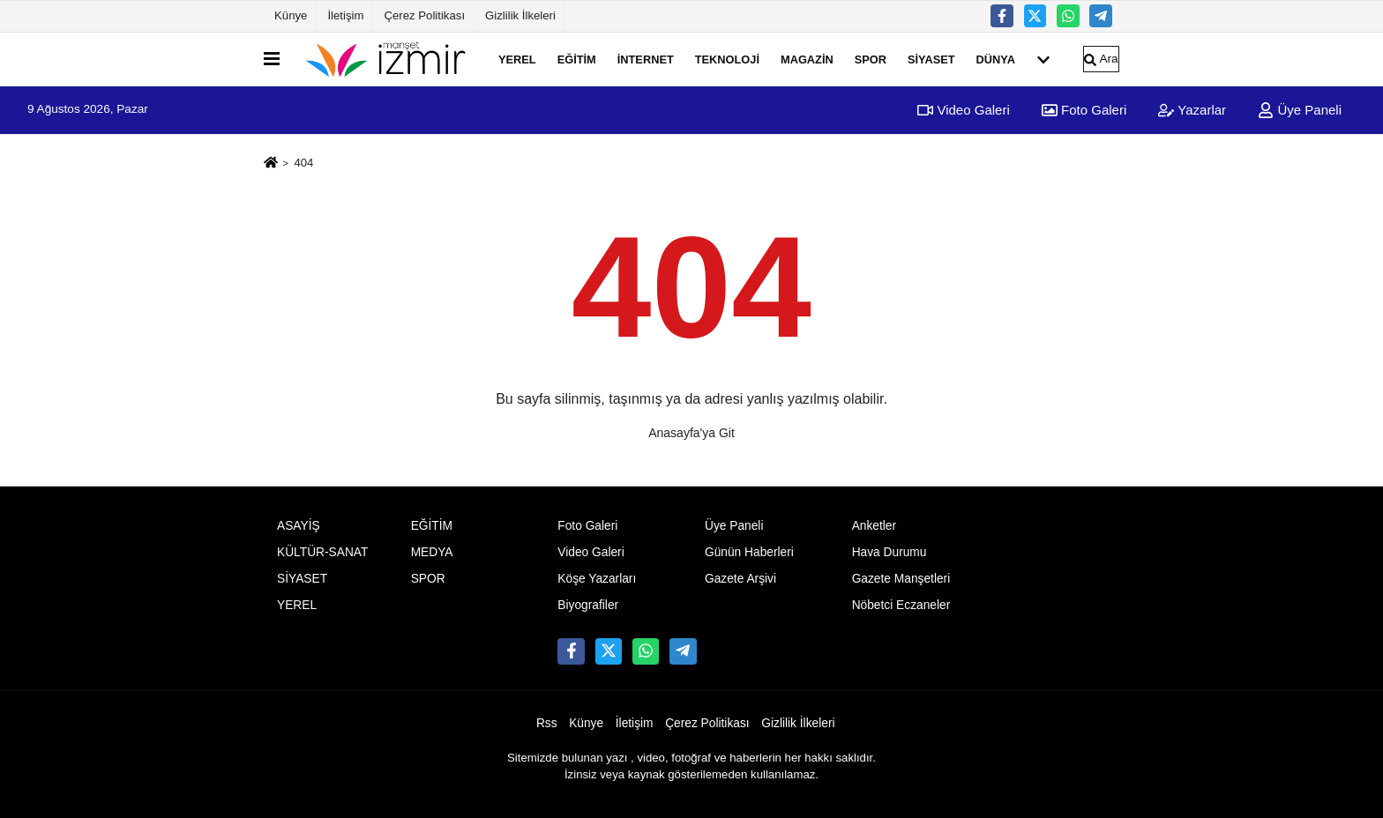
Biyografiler (587, 605)
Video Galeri (963, 109)
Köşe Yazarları (596, 578)
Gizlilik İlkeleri (520, 15)
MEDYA (432, 552)
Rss (546, 723)
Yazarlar (1192, 109)
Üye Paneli (1300, 109)
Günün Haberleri (749, 552)
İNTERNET (645, 58)
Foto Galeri (1084, 109)
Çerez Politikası (424, 15)
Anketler (874, 525)
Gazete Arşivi (740, 578)
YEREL (517, 58)
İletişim (345, 15)
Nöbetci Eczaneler (901, 605)
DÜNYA (995, 58)
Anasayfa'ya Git (691, 433)
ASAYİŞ (298, 525)
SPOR (870, 58)
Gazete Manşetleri (901, 578)
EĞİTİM (576, 58)
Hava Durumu (889, 552)
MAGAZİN (807, 58)
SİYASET (931, 58)
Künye (290, 15)
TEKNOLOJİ (727, 58)
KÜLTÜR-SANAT (322, 552)
